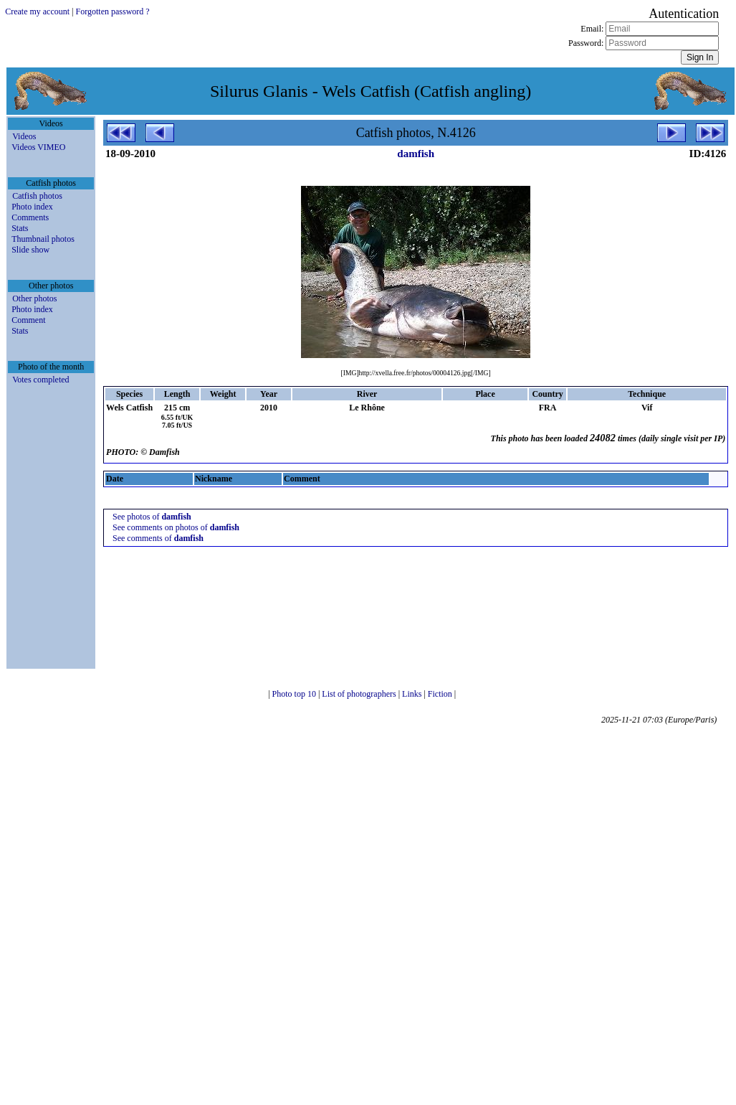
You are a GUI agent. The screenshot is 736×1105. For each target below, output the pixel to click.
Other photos (34, 298)
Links (413, 694)
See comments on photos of (176, 527)
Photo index (32, 207)
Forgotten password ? (113, 11)
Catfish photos (37, 196)
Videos (24, 136)
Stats (19, 228)
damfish (415, 153)
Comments (30, 217)
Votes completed (40, 380)
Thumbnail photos (43, 239)
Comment (28, 320)
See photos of (152, 517)
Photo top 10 (295, 694)
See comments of (158, 538)
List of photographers (360, 694)
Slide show (30, 250)
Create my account (37, 11)
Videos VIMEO (38, 147)
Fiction (441, 694)
